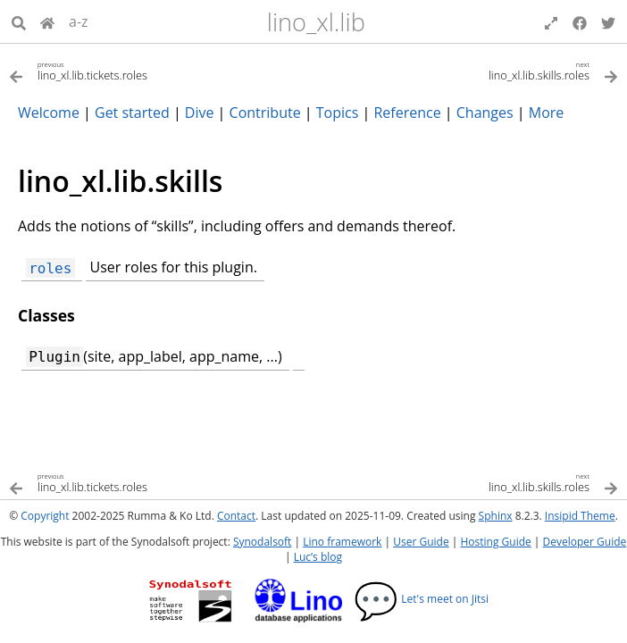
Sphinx (496, 515)
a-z (78, 21)
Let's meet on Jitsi (421, 598)
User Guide (420, 541)
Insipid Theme (580, 515)
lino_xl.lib (316, 21)
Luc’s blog (318, 556)
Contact (236, 515)
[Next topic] (466, 70)
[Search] (18, 21)
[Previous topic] (161, 70)
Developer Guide (585, 541)
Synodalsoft (262, 541)
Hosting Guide (495, 541)
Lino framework (342, 541)
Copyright (45, 515)
